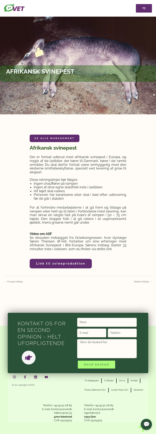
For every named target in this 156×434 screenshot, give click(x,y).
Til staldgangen (91, 380)
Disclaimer (138, 390)
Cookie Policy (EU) (119, 390)
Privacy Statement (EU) (95, 390)
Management (62, 138)
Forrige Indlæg (13, 281)
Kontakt (134, 380)
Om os (122, 380)
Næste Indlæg (143, 281)
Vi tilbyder (109, 380)
